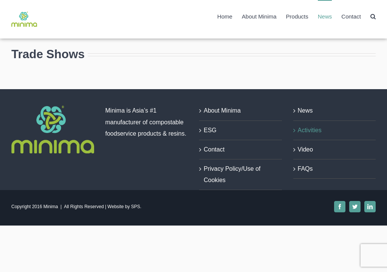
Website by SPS (123, 206)
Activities (310, 130)
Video (305, 149)
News (305, 110)
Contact (214, 149)
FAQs (305, 168)
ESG (210, 130)
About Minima (222, 110)
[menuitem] (229, 16)
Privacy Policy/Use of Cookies (232, 174)
